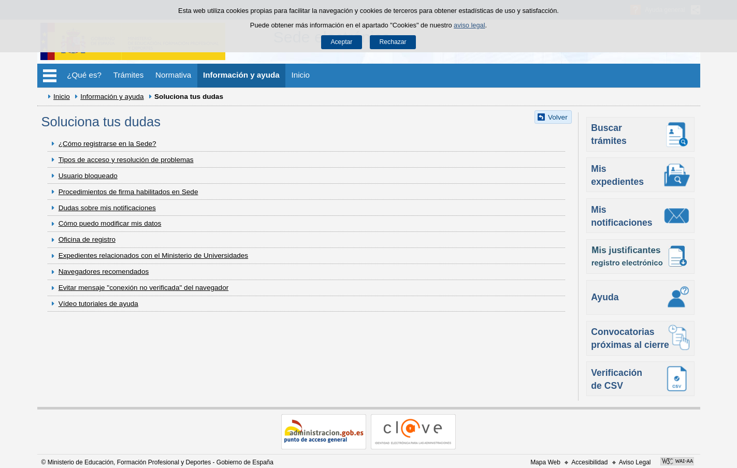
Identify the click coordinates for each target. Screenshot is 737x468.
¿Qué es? (84, 74)
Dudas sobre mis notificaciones (107, 208)
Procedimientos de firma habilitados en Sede (128, 192)
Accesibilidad (589, 462)
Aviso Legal (635, 462)
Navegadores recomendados (104, 271)
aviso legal (469, 25)
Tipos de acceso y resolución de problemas (126, 160)
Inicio (301, 74)
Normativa (173, 74)
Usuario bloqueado (88, 176)
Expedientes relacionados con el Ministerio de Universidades (153, 255)
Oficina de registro (87, 239)
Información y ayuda (241, 74)
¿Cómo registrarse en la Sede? (107, 144)
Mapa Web (545, 462)
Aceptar (341, 42)
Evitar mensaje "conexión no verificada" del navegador (144, 287)
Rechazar (393, 42)
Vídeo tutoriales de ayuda (98, 304)
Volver (558, 117)
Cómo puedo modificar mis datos (110, 223)
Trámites (128, 74)
